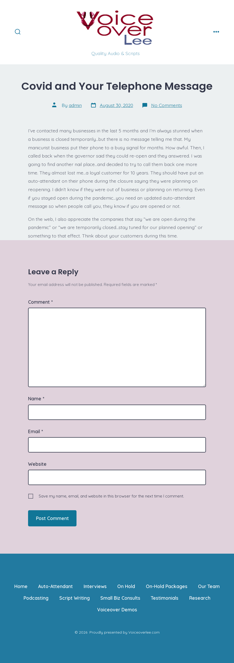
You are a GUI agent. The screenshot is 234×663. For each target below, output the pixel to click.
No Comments (166, 105)
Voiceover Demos (117, 609)
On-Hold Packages (166, 586)
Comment (40, 302)
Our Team (209, 586)
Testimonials (164, 598)
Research (199, 598)
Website (37, 464)
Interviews (95, 586)
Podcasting (36, 598)
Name (36, 398)
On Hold (126, 586)
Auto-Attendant (55, 586)
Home (21, 586)
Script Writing (74, 598)
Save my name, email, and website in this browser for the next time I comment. (111, 496)
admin (75, 105)
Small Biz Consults (120, 598)
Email (35, 431)
